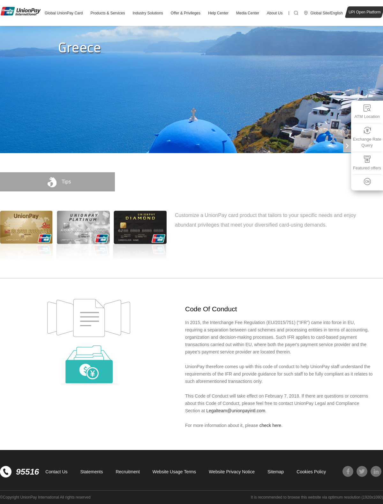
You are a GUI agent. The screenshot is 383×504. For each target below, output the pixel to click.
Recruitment (127, 471)
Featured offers (367, 162)
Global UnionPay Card (64, 13)
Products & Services (107, 13)
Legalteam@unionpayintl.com (235, 410)
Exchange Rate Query (367, 137)
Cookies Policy (311, 471)
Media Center (247, 13)
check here (270, 425)
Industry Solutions (147, 13)
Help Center (218, 13)
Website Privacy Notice (232, 471)
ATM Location (366, 111)
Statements (91, 471)
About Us (274, 13)
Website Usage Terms (174, 471)
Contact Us (56, 471)
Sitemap (275, 471)
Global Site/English (327, 13)
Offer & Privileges (185, 13)
